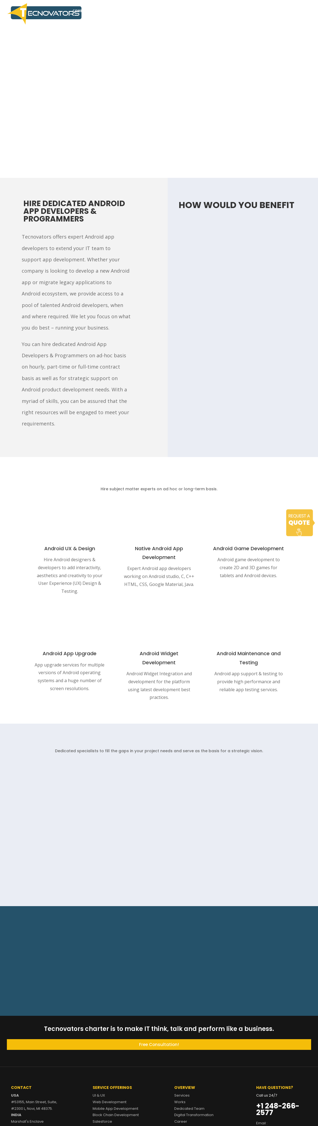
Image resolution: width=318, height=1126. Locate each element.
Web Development (109, 1102)
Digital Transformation (199, 11)
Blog (257, 11)
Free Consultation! (159, 1044)
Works (129, 11)
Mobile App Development (115, 1108)
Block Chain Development (116, 1114)
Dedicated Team (155, 11)
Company (81, 11)
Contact (277, 11)
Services (103, 11)
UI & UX (99, 1095)
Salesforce (102, 1121)
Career (240, 11)
